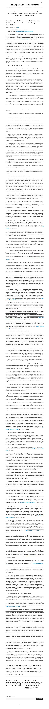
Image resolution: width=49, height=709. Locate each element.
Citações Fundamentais (12, 13)
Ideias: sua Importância (20, 669)
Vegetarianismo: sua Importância (16, 674)
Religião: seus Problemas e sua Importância (22, 672)
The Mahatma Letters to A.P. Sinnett (13, 606)
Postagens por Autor (29, 15)
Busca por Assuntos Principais (35, 13)
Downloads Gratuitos (23, 13)
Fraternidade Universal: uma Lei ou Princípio (32, 668)
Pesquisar (40, 698)
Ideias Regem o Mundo (10, 669)
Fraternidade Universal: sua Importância (14, 668)
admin (18, 27)
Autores (17, 15)
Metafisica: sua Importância (31, 669)
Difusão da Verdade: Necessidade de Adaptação (25, 665)
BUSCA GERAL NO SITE (10, 696)
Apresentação (13, 11)
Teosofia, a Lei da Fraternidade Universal (24, 31)
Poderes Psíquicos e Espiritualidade (25, 671)
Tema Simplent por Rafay (24, 704)
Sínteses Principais (35, 11)
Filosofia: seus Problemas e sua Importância (32, 666)
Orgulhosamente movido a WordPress (12, 704)
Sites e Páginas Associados (23, 11)
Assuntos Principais (11, 665)
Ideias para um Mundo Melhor (24, 5)
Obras (21, 15)
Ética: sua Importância (18, 666)
